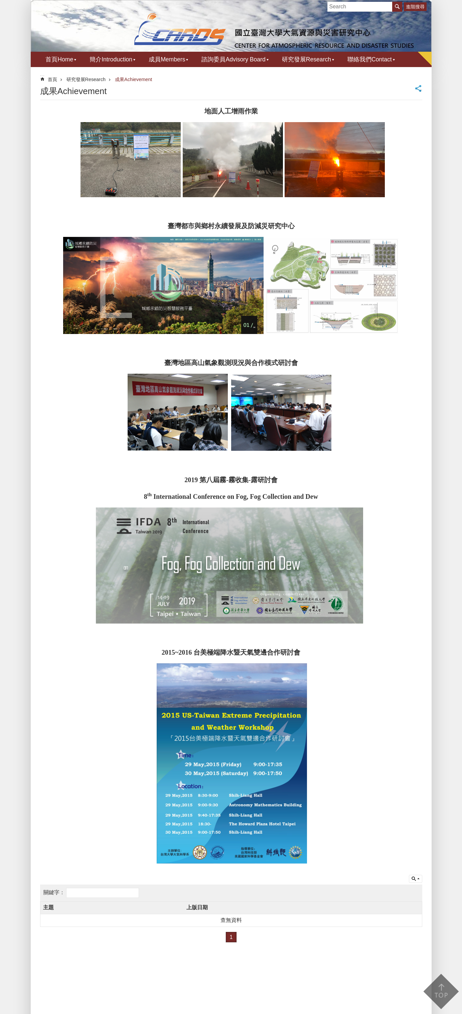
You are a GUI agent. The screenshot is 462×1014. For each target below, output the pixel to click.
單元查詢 (415, 879)
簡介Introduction (111, 59)
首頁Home (59, 59)
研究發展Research (306, 59)
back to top (440, 991)
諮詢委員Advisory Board (233, 59)
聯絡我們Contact (369, 59)
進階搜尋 (415, 6)
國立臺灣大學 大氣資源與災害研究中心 (231, 29)
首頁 (52, 79)
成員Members (167, 59)
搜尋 (397, 7)
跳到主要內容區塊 (3, 3)
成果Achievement (133, 79)
